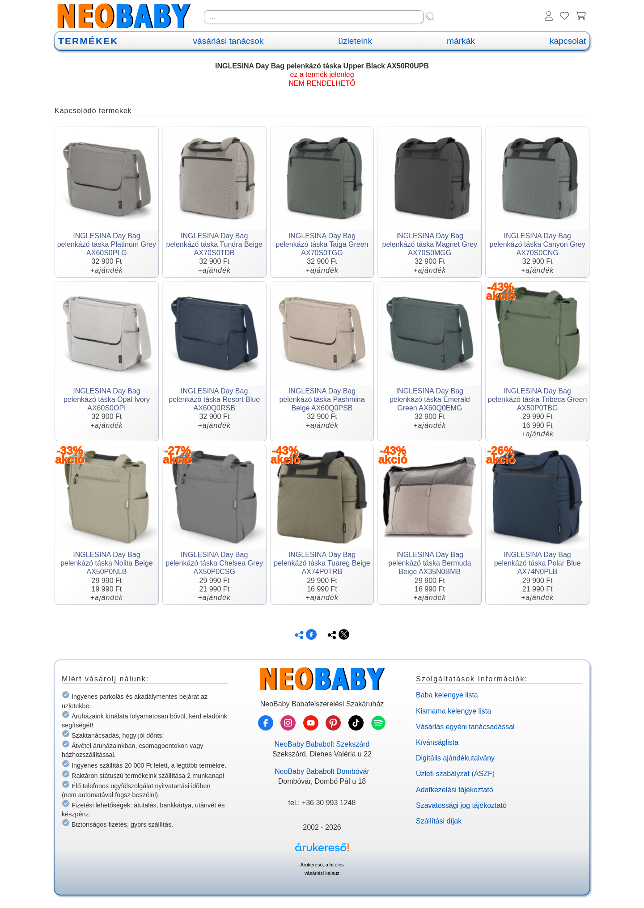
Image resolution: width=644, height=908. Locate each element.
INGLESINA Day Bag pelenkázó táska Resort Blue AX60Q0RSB (214, 399)
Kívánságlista (437, 742)
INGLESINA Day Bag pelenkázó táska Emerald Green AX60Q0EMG (430, 399)
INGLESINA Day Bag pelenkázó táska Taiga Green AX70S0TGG (322, 244)
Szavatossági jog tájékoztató (461, 805)
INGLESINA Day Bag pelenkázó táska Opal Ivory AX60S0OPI (107, 399)
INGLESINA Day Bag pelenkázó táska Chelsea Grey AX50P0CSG (214, 563)
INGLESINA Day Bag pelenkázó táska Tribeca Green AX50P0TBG (537, 399)
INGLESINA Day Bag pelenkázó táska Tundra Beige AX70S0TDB (214, 244)
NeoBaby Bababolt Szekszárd (322, 744)
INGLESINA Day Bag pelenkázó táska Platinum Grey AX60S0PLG (106, 244)
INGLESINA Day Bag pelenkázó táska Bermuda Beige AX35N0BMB (429, 563)
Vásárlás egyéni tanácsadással (465, 727)
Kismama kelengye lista (453, 711)
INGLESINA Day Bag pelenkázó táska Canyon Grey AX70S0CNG (537, 244)
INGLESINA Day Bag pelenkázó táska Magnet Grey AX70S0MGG (430, 244)
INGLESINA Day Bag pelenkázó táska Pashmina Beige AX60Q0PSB (321, 399)
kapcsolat (568, 41)
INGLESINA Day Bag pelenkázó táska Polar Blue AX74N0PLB (537, 563)
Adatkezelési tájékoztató (454, 790)
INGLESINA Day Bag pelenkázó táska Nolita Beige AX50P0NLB (106, 563)
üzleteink (355, 41)
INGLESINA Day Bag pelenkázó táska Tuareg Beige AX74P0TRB (322, 563)
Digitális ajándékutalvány (455, 758)
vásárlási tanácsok (228, 41)
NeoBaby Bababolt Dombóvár (322, 771)
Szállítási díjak (439, 821)
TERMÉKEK (88, 41)
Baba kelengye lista (447, 695)
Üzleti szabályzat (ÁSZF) (455, 773)
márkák (461, 41)
